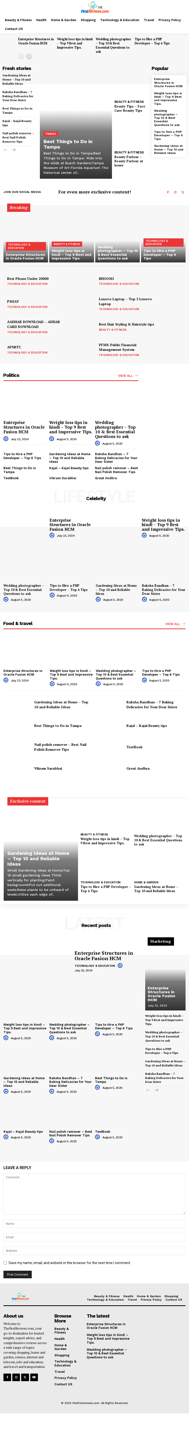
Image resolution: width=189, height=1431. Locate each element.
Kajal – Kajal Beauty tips (69, 468)
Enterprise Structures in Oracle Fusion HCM (36, 41)
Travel (51, 134)
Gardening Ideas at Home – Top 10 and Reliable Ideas (16, 79)
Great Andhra (106, 478)
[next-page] (29, 57)
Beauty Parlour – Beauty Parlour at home (128, 161)
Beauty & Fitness (129, 101)
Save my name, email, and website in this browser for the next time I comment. (70, 1266)
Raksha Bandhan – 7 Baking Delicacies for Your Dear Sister (17, 96)
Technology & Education (19, 246)
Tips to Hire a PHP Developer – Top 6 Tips (152, 41)
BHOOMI (106, 278)
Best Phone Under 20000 (27, 278)
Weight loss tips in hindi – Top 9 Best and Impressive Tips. (75, 43)
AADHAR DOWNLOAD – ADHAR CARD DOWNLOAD (33, 324)
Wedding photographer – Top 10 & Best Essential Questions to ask (113, 45)
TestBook (11, 478)
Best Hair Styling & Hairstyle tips (126, 324)
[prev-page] (21, 57)
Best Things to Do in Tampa (68, 144)
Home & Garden (146, 882)
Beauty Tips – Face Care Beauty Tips (129, 108)
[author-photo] (6, 439)
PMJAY (13, 301)
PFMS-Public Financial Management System (117, 347)
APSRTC (14, 347)
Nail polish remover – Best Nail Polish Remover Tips (18, 137)
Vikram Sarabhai (62, 478)
